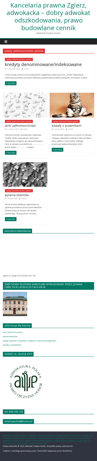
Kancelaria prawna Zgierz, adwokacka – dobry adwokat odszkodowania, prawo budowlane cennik (48, 16)
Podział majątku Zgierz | (80, 440)
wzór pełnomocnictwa (20, 125)
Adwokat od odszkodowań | (16, 435)
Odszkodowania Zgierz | (43, 440)
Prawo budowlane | (29, 438)
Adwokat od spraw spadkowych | (53, 438)
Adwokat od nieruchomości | (42, 435)
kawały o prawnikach (66, 125)
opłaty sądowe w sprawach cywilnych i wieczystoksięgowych (29, 340)
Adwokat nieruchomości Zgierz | (17, 440)
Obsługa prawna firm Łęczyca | (17, 443)
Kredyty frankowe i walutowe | (69, 435)
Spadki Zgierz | (62, 440)
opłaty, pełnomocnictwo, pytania (19, 59)
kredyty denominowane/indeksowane (43, 64)
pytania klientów (17, 195)
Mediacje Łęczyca (39, 443)
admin (26, 69)
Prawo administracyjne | (79, 438)
